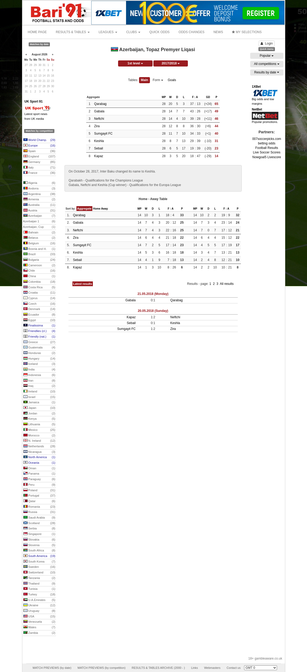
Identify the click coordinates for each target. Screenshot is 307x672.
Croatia (39, 293)
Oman (39, 468)
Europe (39, 146)
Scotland (39, 523)
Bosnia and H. (39, 249)
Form (158, 80)
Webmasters (212, 667)
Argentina (39, 194)
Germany (39, 162)
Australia (39, 205)
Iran (39, 381)
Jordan (39, 414)
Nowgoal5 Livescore (266, 157)
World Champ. (39, 140)
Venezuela (39, 622)
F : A (195, 97)
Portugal (39, 496)
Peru (39, 485)
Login (267, 43)
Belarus (39, 238)
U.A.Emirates (39, 600)
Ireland (39, 392)
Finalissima (39, 326)
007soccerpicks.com (266, 139)
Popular (267, 56)
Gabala (99, 111)
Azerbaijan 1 (39, 221)
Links (194, 667)
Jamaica (39, 402)
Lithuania (39, 424)
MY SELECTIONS (246, 32)
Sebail (98, 148)
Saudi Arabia (39, 518)
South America (39, 556)
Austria (39, 211)
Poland (39, 490)
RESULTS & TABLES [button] (72, 32)
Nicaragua (39, 452)
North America (39, 457)
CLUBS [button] (133, 32)
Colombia (39, 282)
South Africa (39, 551)
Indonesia (39, 375)
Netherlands (39, 446)
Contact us (234, 667)
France (39, 173)
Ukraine (39, 605)
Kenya (39, 419)
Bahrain (39, 233)
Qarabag (100, 104)
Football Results (266, 148)
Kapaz (98, 156)
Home (97, 208)
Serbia (39, 529)
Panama (39, 474)
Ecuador (39, 315)
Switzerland (39, 573)
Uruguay (39, 611)
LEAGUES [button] (108, 32)
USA (39, 616)
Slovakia (39, 540)
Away (104, 208)
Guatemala (39, 348)
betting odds (266, 143)
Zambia (39, 633)
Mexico (39, 430)
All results (227, 284)
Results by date (266, 72)
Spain (39, 151)
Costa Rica (39, 287)
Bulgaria (39, 260)
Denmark (39, 309)
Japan (39, 408)
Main (144, 80)
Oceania (39, 463)
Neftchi (99, 119)
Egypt (39, 320)
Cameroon (39, 265)
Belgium (39, 243)
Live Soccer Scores (266, 152)
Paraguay (39, 479)
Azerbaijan (39, 216)
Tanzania (39, 578)
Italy (39, 168)
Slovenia (39, 545)
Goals (172, 80)
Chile (39, 271)
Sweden (39, 567)
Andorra (39, 189)
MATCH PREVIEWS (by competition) (101, 667)
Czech (39, 304)
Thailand (39, 584)
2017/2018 (171, 63)
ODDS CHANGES (191, 32)
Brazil (39, 254)
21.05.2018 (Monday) (152, 294)
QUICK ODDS (159, 32)
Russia (39, 512)
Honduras (39, 353)
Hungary (39, 359)
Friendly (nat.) (39, 337)
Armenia (39, 199)
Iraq (39, 386)
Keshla (99, 141)
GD (208, 97)
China (39, 276)
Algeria (39, 183)
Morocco (39, 436)
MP (164, 97)
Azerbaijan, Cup (39, 227)
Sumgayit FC (103, 133)
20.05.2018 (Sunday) (153, 311)
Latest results (82, 283)
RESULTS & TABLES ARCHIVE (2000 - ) (158, 667)
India (39, 370)
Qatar (39, 501)
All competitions (266, 64)
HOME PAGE (37, 32)
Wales (39, 627)
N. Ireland (39, 441)
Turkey (39, 595)
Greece (39, 342)
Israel (39, 397)
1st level (135, 63)
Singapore (39, 534)
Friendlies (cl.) (39, 331)
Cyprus (39, 298)
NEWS (218, 32)
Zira (97, 126)
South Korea (39, 562)
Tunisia (39, 589)
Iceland (39, 364)
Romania (39, 507)
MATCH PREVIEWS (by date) (52, 667)
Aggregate (84, 208)
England (39, 156)
